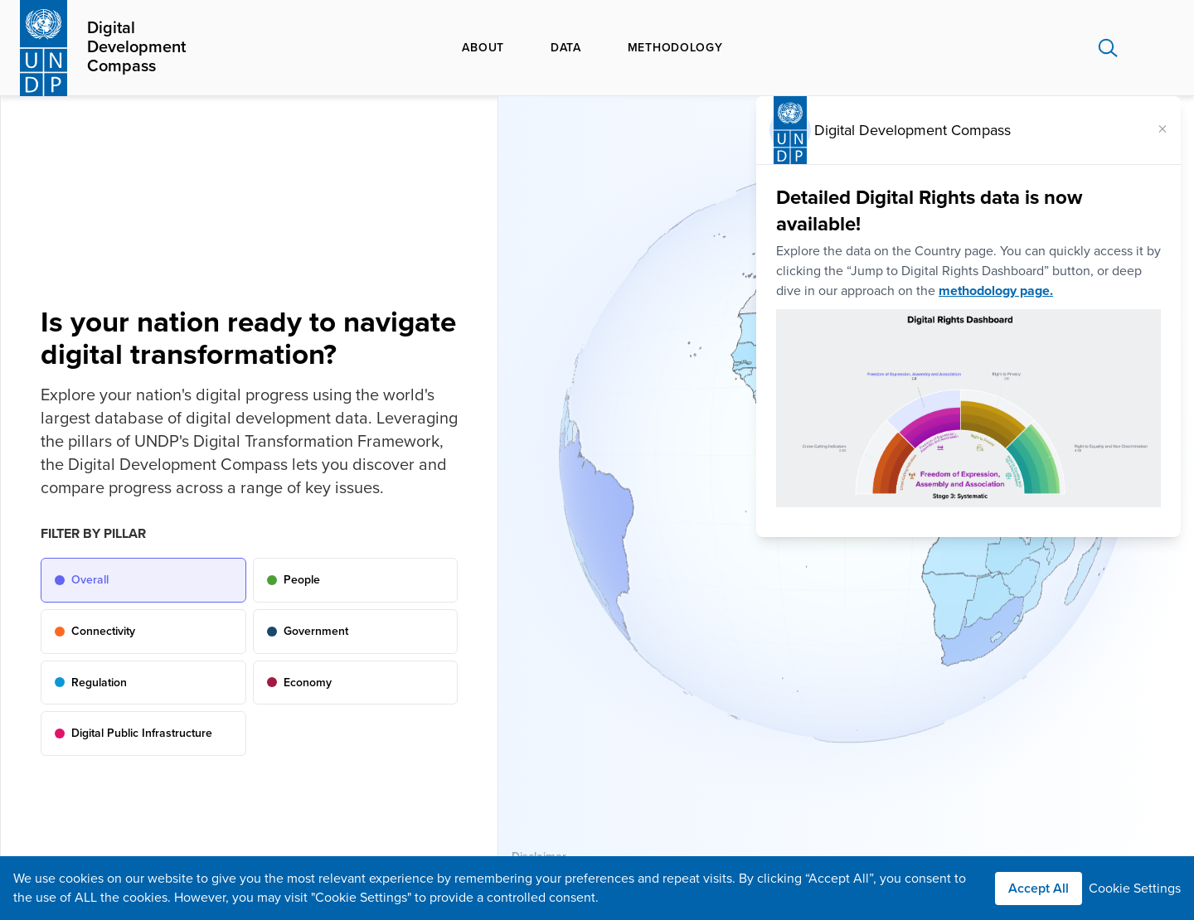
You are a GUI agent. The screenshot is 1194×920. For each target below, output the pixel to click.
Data (566, 48)
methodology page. (996, 291)
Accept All (1038, 888)
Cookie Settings (1135, 888)
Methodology (675, 48)
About (483, 48)
